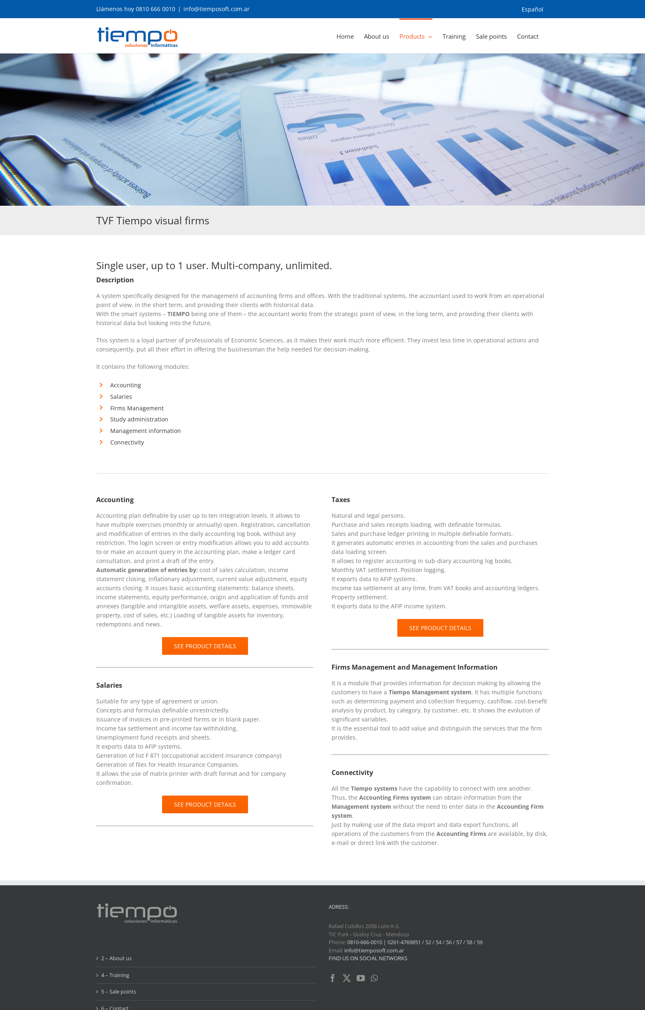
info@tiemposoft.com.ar (216, 9)
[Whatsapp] (374, 933)
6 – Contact (115, 963)
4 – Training (115, 929)
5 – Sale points (118, 946)
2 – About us (116, 913)
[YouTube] (361, 933)
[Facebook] (333, 933)
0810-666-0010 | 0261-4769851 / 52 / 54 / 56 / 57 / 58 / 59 (415, 897)
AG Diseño (272, 999)
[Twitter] (347, 933)
